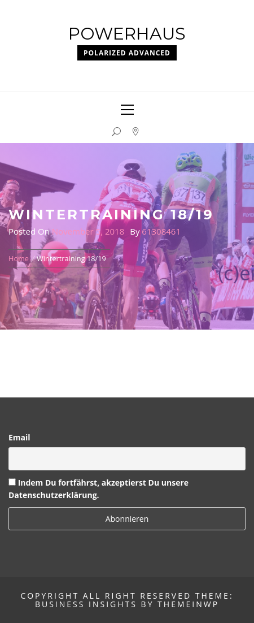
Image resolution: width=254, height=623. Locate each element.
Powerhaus (127, 33)
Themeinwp (188, 604)
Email (19, 437)
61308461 (161, 231)
